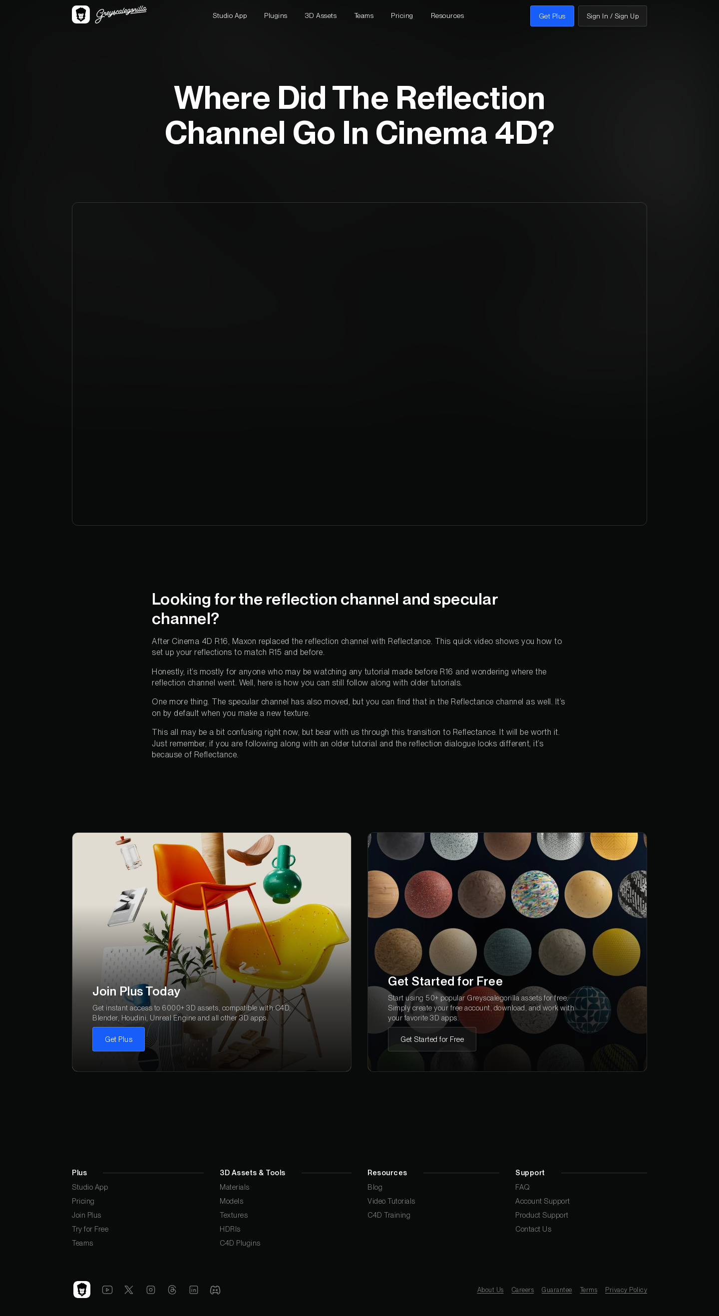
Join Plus (86, 1215)
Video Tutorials (391, 1201)
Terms (589, 1290)
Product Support (542, 1215)
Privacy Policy (626, 1290)
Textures (234, 1215)
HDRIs (230, 1229)
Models (231, 1201)
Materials (235, 1187)
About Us (490, 1290)
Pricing (83, 1201)
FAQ (522, 1187)
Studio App (90, 1187)
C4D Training (388, 1215)
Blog (374, 1187)
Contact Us (533, 1229)
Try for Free (90, 1229)
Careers (523, 1290)
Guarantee (557, 1290)
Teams (82, 1243)
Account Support (542, 1201)
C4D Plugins (240, 1243)
